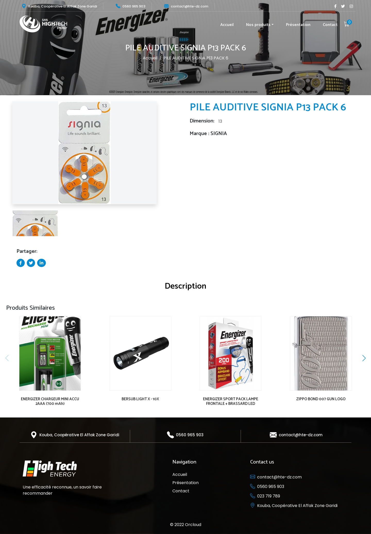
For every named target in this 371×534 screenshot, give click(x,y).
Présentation (298, 24)
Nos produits (258, 24)
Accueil (227, 24)
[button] (7, 155)
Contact (330, 24)
